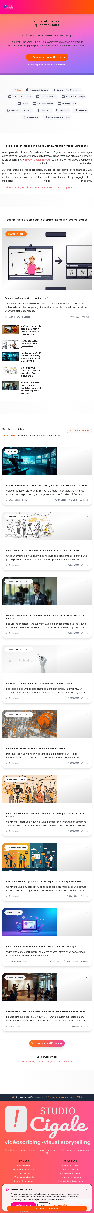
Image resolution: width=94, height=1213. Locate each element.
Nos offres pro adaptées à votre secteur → (47, 64)
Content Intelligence (23, 1181)
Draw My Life (24, 1173)
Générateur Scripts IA (70, 1173)
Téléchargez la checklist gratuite (47, 57)
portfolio (68, 1061)
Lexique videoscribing (70, 1177)
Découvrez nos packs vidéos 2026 (65, 1097)
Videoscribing (23, 1165)
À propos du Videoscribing (70, 1181)
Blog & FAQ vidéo (70, 1165)
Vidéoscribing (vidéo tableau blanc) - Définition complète (37, 187)
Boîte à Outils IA (70, 1169)
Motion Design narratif (24, 1169)
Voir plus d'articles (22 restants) (47, 1043)
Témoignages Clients (24, 1177)
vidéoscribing (28, 1061)
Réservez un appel (47, 1208)
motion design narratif (38, 159)
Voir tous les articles (79, 430)
